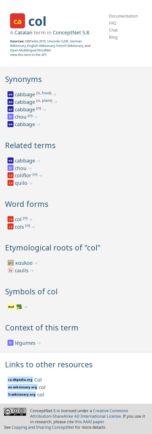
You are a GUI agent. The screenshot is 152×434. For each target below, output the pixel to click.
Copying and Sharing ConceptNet (43, 427)
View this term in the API (28, 54)
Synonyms (23, 79)
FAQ (112, 23)
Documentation (123, 16)
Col (38, 379)
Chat (113, 30)
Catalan (24, 32)
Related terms (30, 145)
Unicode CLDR (57, 41)
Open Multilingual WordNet (30, 50)
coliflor (24, 175)
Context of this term (41, 327)
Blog (113, 37)
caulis (22, 270)
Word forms (26, 204)
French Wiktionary (69, 45)
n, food (44, 92)
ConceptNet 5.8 (71, 32)
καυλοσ (24, 262)
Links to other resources (49, 364)
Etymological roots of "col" (52, 247)
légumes (26, 342)
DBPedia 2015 (35, 41)
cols (20, 226)
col (37, 21)
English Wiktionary (41, 45)
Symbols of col (31, 291)
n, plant (44, 100)
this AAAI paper (89, 421)
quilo (22, 183)
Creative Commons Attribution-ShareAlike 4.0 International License (79, 413)
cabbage (25, 94)
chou (21, 116)
